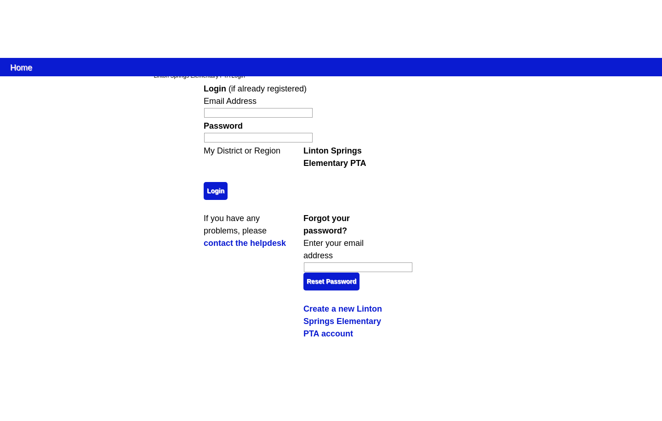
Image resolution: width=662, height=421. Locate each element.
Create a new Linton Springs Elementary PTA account (342, 321)
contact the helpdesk (245, 243)
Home (21, 67)
